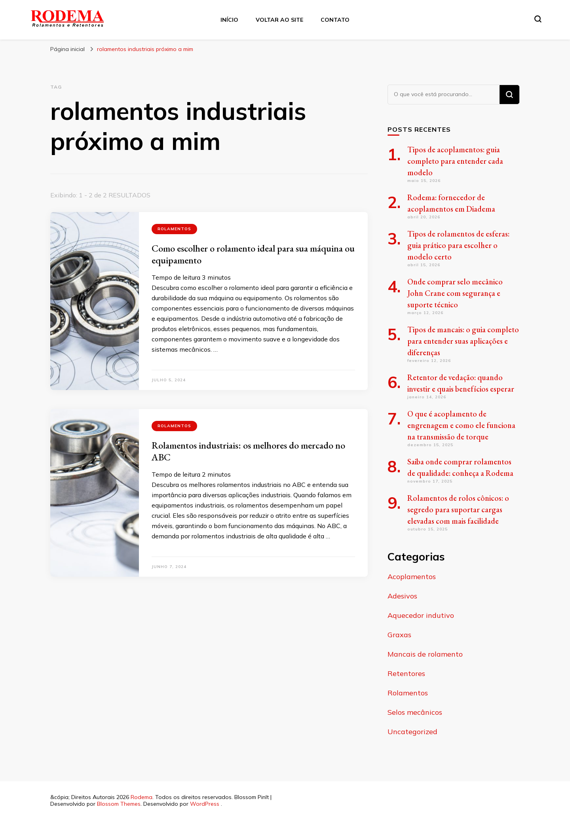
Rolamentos (174, 228)
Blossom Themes (119, 803)
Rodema (141, 797)
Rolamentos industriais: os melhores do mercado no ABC (248, 451)
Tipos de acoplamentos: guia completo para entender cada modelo (455, 161)
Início (229, 19)
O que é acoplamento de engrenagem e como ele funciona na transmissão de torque (461, 425)
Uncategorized (412, 731)
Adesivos (402, 595)
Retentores (406, 673)
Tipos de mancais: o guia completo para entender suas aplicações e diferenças (463, 341)
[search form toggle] (538, 19)
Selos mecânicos (415, 712)
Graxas (399, 634)
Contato (335, 19)
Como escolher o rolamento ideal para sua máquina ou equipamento (253, 254)
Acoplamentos (412, 576)
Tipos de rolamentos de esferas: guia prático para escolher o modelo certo (458, 245)
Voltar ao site (279, 19)
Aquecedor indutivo (421, 615)
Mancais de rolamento (425, 654)
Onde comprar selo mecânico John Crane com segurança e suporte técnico (455, 293)
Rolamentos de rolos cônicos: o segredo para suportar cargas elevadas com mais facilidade (458, 509)
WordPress (204, 803)
